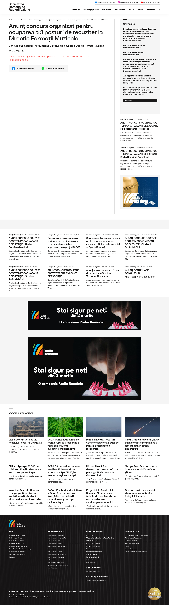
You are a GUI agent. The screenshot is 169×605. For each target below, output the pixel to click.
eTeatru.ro (12, 557)
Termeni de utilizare (40, 591)
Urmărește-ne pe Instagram (128, 2)
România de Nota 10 (92, 557)
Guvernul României (131, 540)
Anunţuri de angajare (36, 19)
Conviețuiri (89, 535)
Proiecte (140, 10)
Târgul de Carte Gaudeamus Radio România (100, 538)
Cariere (131, 10)
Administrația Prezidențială (133, 538)
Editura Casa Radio (92, 540)
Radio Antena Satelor (15, 538)
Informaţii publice (91, 10)
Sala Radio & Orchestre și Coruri (96, 580)
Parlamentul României (132, 543)
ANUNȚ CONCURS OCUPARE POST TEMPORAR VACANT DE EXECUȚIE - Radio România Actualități (140, 130)
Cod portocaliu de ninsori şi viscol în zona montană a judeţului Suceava (142, 495)
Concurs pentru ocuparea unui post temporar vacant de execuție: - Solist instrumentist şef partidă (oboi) (103, 246)
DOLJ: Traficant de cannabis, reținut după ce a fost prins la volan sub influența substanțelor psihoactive (65, 438)
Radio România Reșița (55, 551)
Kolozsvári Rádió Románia (56, 562)
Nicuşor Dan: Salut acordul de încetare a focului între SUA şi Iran (142, 471)
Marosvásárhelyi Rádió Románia (58, 565)
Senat (127, 546)
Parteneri (25, 591)
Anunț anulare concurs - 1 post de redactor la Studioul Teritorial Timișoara (103, 275)
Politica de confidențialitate (64, 591)
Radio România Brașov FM (56, 535)
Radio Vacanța (52, 568)
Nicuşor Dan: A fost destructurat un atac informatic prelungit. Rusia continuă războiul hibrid (103, 472)
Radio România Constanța (56, 543)
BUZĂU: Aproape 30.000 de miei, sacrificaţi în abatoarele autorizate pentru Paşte (26, 471)
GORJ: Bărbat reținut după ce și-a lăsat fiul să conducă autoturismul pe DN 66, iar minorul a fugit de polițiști (65, 472)
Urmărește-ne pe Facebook (105, 2)
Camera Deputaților (131, 549)
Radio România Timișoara (56, 557)
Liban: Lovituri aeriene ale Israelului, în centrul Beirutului (26, 435)
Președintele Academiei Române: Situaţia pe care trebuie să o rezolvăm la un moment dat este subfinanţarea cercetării (103, 498)
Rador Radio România (93, 571)
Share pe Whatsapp (55, 68)
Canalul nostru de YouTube (150, 2)
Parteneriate (119, 10)
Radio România (14, 19)
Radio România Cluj (54, 540)
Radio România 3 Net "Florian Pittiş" (20, 549)
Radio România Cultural (16, 540)
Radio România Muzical (16, 543)
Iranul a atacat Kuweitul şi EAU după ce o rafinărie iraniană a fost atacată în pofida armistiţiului (142, 438)
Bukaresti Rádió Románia (56, 560)
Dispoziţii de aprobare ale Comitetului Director (140, 46)
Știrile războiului (91, 549)
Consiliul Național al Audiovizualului (136, 551)
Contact (151, 10)
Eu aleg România (91, 554)
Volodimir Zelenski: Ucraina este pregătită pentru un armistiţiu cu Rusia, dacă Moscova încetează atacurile (26, 496)
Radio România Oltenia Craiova (57, 546)
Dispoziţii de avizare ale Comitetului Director (140, 53)
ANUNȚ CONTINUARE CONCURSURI (142, 270)
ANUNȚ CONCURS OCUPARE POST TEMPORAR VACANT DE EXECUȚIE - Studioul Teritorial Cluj (142, 247)
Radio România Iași (54, 549)
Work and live (90, 562)
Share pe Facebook (25, 68)
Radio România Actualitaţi (17, 535)
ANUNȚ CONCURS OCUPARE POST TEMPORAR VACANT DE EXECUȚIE (65, 276)
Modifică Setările (86, 591)
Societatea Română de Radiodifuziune (137, 535)
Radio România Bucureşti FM (57, 538)
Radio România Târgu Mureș (56, 554)
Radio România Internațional (18, 546)
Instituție (76, 10)
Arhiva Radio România (93, 543)
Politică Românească (93, 546)
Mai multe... (129, 100)
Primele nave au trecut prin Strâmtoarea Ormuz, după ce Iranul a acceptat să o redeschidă (103, 438)
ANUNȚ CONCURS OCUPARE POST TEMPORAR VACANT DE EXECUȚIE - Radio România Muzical (26, 247)
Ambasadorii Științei (92, 560)
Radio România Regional (94, 551)
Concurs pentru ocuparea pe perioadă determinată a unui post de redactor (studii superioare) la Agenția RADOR (65, 246)
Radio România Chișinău (17, 551)
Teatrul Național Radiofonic (17, 554)
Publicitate (106, 10)
